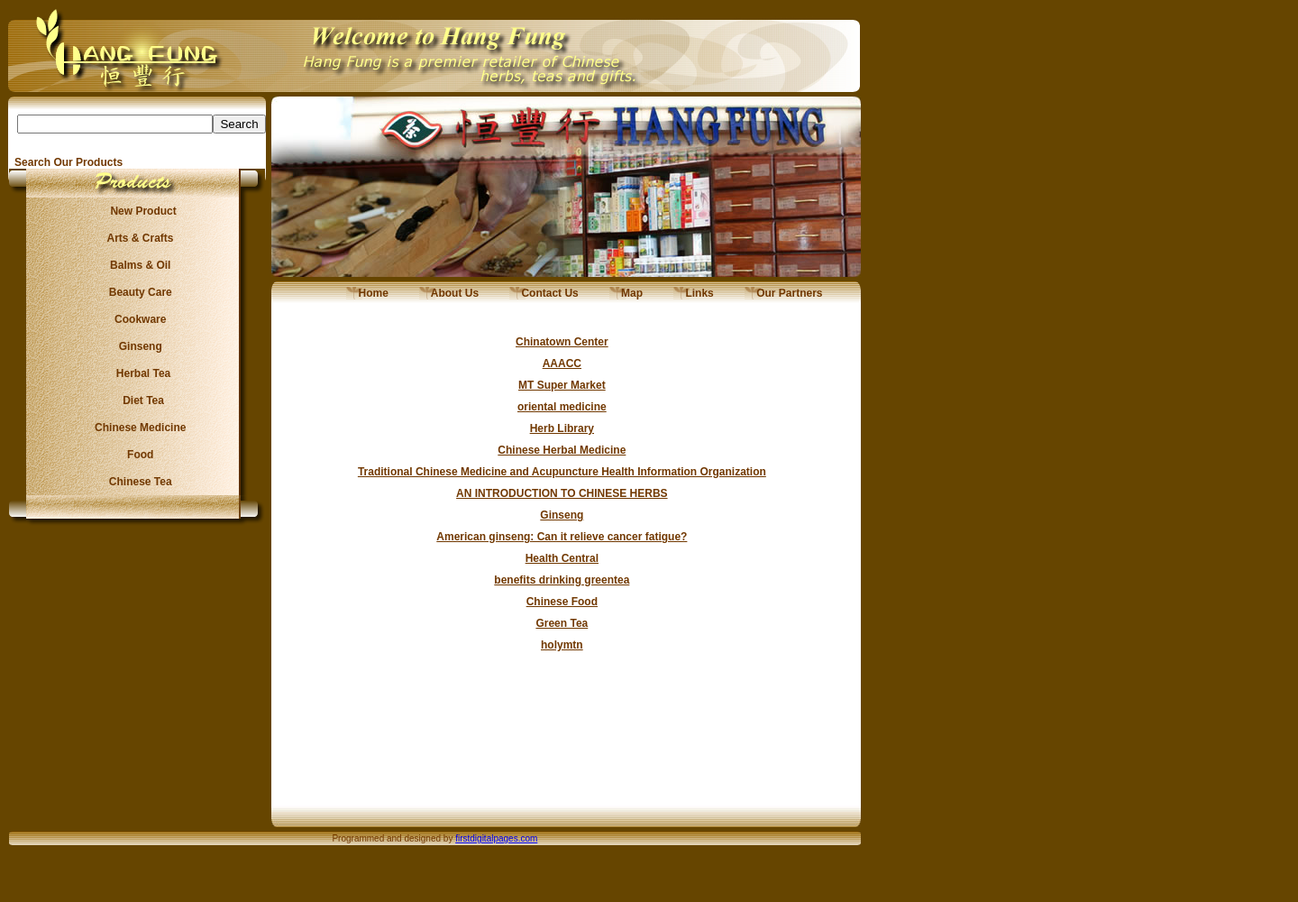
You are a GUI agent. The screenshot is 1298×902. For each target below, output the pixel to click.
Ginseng (137, 346)
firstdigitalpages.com (496, 838)
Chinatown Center (562, 342)
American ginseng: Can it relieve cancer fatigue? (561, 536)
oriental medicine (562, 406)
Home (367, 293)
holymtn (562, 645)
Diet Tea (138, 400)
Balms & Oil (137, 265)
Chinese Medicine (137, 427)
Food (137, 454)
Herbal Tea (137, 373)
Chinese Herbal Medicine (562, 450)
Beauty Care (137, 292)
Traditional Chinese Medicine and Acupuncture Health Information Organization (562, 471)
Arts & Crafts (138, 238)
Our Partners (784, 293)
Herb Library (562, 428)
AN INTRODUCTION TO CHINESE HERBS (561, 493)
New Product (137, 211)
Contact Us (544, 293)
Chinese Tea (137, 481)
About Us (449, 293)
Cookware (137, 319)
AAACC (562, 363)
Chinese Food (562, 601)
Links (693, 293)
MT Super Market (562, 385)
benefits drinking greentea (561, 580)
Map (626, 293)
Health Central (562, 558)
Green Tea (561, 623)
